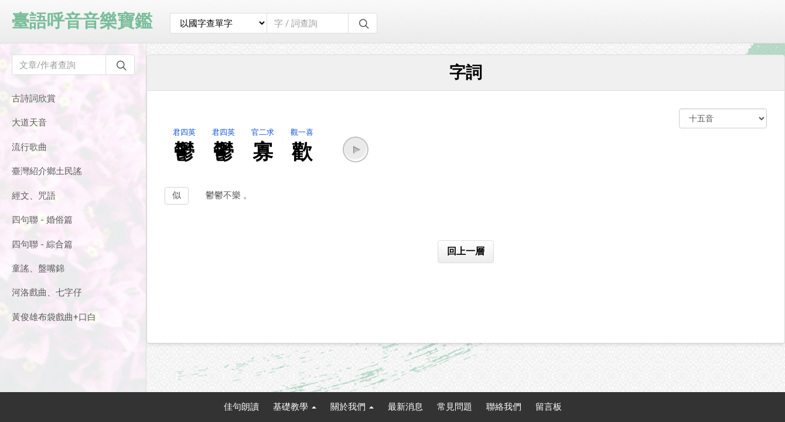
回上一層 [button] (465, 251)
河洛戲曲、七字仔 (47, 292)
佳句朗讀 (241, 406)
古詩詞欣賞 (34, 98)
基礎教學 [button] (294, 406)
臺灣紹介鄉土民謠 (47, 171)
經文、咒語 (34, 195)
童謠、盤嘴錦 (38, 268)
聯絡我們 (503, 406)
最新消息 (405, 406)
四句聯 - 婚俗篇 (42, 220)
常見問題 (454, 406)
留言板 (548, 406)
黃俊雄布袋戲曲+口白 (54, 317)
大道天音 (29, 122)
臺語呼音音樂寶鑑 (82, 21)
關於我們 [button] (352, 406)
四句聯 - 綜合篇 (42, 244)
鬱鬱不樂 (224, 195)
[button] (355, 149)
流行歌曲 (29, 147)
